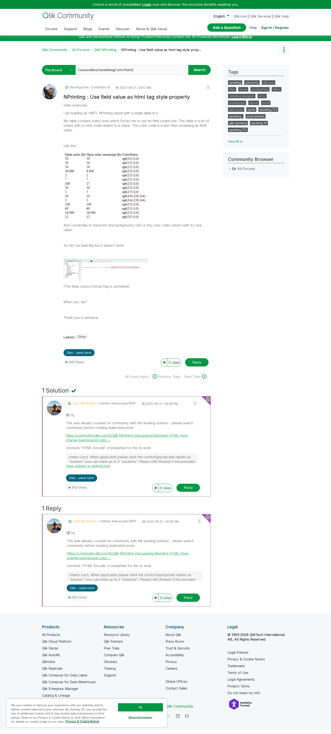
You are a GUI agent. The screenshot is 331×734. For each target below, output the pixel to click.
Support (110, 678)
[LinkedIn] (178, 719)
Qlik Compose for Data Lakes (64, 678)
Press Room (175, 644)
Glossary (110, 665)
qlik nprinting (238, 126)
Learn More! (242, 40)
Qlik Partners (113, 644)
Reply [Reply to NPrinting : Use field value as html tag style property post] (196, 365)
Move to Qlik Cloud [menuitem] (151, 29)
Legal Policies (237, 655)
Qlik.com (240, 16)
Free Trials (111, 651)
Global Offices (176, 685)
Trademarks (236, 669)
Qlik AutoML (51, 658)
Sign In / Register (275, 28)
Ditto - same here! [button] (79, 356)
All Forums (81, 53)
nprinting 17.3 (268, 112)
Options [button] (283, 53)
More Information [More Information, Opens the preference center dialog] (140, 717)
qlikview (268, 86)
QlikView (48, 665)
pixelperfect (260, 92)
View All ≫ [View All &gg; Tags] (235, 144)
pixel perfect (256, 119)
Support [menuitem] (70, 29)
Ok (140, 707)
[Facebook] (187, 719)
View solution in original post (88, 469)
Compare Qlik (114, 658)
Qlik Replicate (52, 671)
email (265, 106)
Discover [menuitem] (123, 29)
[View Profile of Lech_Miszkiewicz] (84, 406)
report (253, 106)
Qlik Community (54, 53)
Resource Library (117, 638)
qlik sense (236, 112)
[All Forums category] (230, 172)
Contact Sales (176, 691)
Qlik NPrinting (105, 53)
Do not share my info (244, 696)
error (262, 99)
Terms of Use (237, 676)
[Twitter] (169, 719)
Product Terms (238, 689)
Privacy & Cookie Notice (246, 662)
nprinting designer (241, 99)
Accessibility (175, 658)
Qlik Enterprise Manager (60, 692)
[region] (87, 712)
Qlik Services (261, 16)
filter (232, 92)
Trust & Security (178, 651)
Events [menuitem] (104, 29)
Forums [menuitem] (51, 29)
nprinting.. (235, 119)
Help (253, 28)
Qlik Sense (50, 651)
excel (243, 92)
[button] (208, 90)
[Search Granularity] (60, 73)
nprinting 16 (259, 126)
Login (146, 4)
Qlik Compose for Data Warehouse (69, 685)
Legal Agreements (241, 682)
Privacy (171, 665)
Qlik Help (281, 16)
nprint (251, 112)
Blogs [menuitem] (87, 29)
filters (276, 92)
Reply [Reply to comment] (188, 491)
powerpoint (237, 106)
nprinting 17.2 (238, 133)
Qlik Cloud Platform (56, 644)
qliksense (252, 86)
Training (110, 671)
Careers (171, 671)
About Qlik (173, 638)
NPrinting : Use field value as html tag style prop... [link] (161, 53)
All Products (51, 638)
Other (82, 340)
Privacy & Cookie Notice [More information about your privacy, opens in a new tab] (82, 721)
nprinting (235, 86)
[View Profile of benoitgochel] (79, 90)
